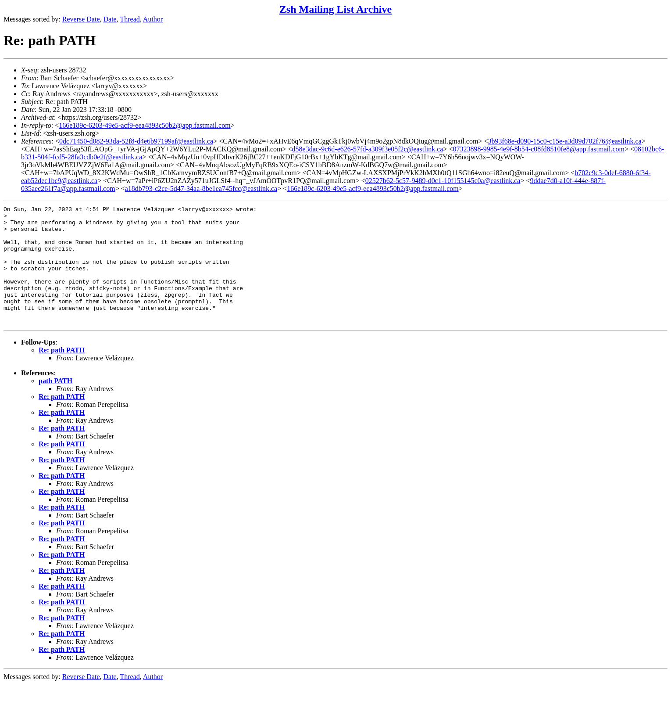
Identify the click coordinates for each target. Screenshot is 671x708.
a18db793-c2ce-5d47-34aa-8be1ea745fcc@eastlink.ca (201, 188)
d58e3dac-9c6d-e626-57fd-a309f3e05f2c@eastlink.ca (367, 149)
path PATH (55, 404)
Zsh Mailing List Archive (335, 9)
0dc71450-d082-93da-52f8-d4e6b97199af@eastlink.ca (136, 141)
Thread (129, 19)
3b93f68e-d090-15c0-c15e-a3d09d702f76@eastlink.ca (564, 141)
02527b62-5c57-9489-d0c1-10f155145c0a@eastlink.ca (443, 180)
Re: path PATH (62, 373)
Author (153, 19)
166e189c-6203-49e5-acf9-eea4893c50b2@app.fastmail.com (144, 125)
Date (110, 19)
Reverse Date (81, 19)
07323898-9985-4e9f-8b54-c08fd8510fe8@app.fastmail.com (539, 149)
